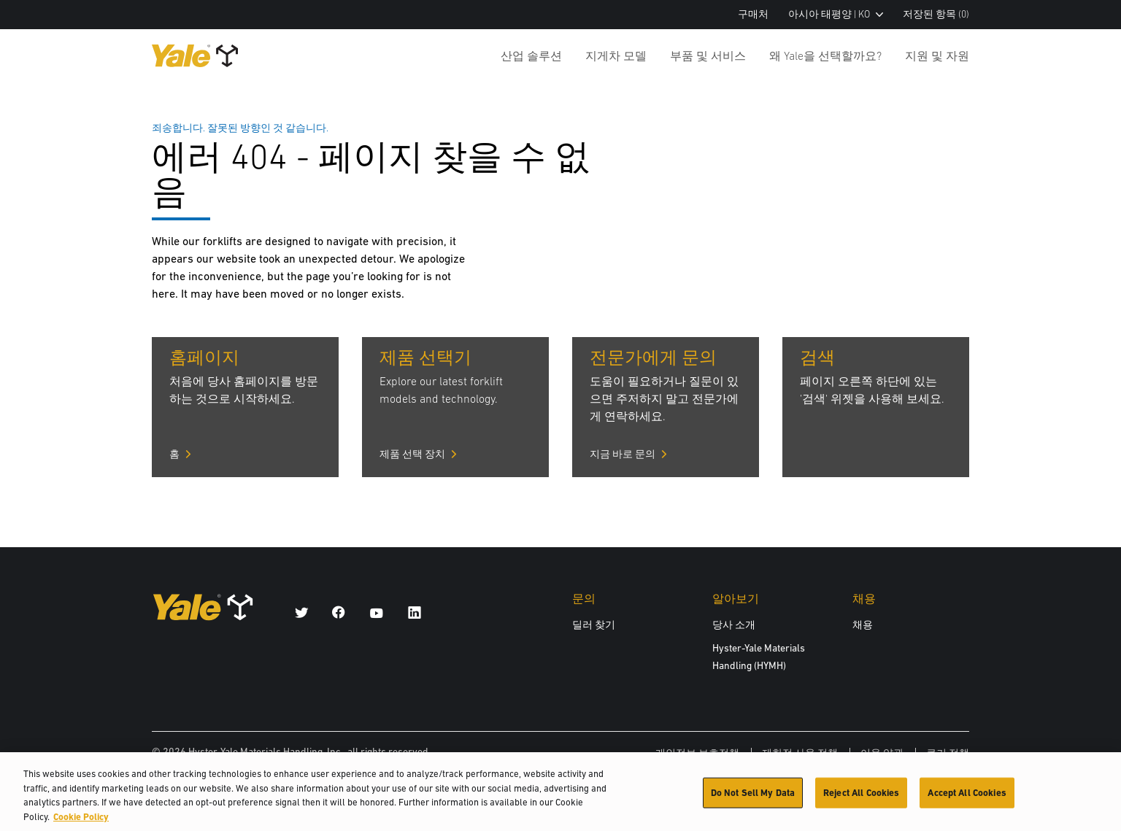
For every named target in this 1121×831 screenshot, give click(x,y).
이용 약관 (882, 753)
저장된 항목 (936, 14)
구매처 (753, 14)
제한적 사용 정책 (800, 753)
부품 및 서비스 (708, 55)
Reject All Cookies (861, 800)
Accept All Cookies (967, 800)
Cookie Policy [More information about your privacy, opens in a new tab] (81, 824)
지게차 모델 (616, 55)
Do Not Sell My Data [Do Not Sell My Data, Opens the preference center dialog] (753, 800)
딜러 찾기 (593, 624)
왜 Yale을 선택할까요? (825, 55)
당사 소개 (733, 624)
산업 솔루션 (531, 55)
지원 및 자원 (937, 55)
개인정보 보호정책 (697, 753)
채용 (862, 624)
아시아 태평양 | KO (835, 14)
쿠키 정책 (947, 753)
